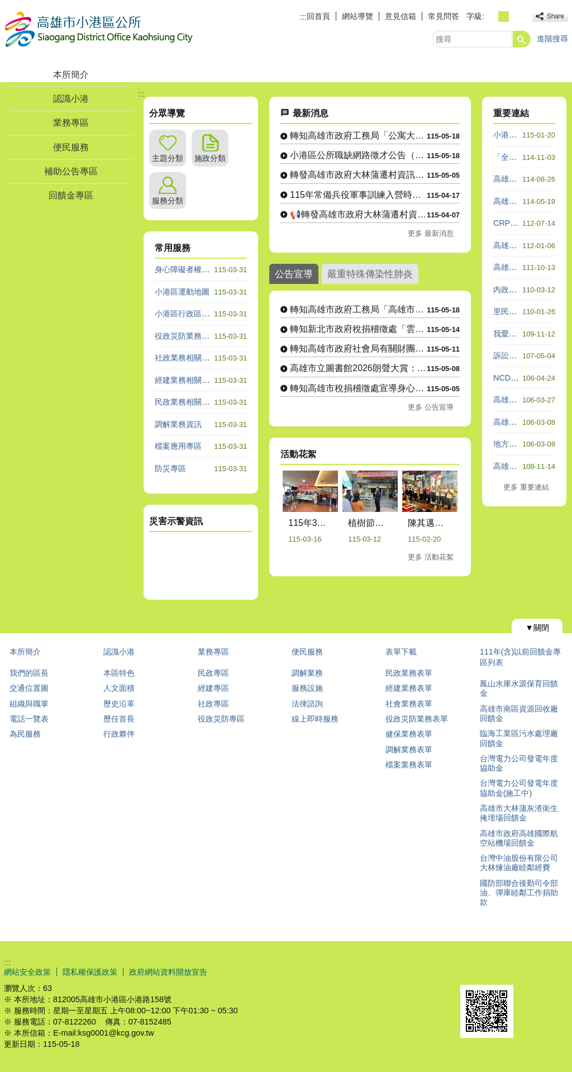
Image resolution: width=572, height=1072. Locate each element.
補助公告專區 (71, 171)
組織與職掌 (29, 703)
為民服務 (25, 733)
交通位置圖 (29, 688)
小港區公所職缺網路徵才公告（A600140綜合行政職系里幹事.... (358, 155)
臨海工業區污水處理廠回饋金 (519, 738)
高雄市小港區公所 (98, 30)
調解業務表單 (408, 749)
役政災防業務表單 (416, 718)
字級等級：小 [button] (491, 16)
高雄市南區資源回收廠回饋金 (519, 713)
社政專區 (213, 703)
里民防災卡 (512, 311)
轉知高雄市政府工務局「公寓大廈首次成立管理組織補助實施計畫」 (358, 135)
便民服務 (71, 147)
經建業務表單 (408, 688)
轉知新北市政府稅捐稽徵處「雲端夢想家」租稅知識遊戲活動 (358, 329)
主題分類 (167, 158)
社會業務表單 (408, 703)
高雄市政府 (512, 399)
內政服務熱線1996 (525, 289)
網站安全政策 (27, 971)
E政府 (472, 970)
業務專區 (71, 122)
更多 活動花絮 (431, 557)
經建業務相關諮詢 (186, 380)
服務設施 (307, 688)
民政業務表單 (408, 672)
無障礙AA (527, 971)
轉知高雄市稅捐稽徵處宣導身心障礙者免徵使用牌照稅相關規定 (358, 388)
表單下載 (401, 651)
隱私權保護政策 (90, 971)
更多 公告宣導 (431, 407)
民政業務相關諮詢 (186, 401)
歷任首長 (119, 718)
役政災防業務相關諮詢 (194, 335)
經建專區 (213, 688)
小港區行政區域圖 (186, 313)
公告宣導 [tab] (294, 273)
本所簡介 (71, 74)
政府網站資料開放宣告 (168, 971)
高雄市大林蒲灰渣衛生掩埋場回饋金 (519, 813)
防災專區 (170, 468)
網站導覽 (357, 16)
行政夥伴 (119, 733)
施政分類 (210, 158)
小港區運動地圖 (182, 291)
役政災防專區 (221, 718)
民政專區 (213, 672)
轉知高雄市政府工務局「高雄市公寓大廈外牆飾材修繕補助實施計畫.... (358, 309)
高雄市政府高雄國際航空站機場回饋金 (519, 838)
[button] (522, 39)
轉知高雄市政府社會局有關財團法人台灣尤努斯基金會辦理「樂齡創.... (358, 348)
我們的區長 (29, 672)
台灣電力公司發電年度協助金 (519, 763)
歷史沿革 (119, 703)
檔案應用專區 (178, 446)
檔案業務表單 (408, 764)
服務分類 (167, 200)
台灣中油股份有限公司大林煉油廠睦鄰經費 (519, 862)
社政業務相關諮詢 (186, 357)
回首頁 (318, 16)
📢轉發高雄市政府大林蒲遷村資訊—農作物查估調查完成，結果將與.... (358, 214)
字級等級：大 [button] (516, 16)
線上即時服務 (315, 718)
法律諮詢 (307, 703)
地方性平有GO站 (522, 443)
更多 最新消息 (431, 233)
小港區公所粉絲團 (524, 134)
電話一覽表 (29, 718)
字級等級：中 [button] (503, 16)
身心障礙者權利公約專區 (198, 269)
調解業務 (307, 672)
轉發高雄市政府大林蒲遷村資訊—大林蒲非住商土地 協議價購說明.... (358, 174)
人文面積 (119, 688)
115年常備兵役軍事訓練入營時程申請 (358, 195)
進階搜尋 (552, 38)
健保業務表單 (408, 733)
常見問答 (443, 16)
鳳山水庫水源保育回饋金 (519, 688)
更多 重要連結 (526, 487)
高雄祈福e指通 (519, 466)
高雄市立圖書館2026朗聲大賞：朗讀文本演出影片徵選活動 (358, 368)
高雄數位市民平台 (524, 178)
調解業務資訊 (178, 424)
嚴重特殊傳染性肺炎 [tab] (370, 273)
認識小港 (71, 98)
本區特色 (119, 672)
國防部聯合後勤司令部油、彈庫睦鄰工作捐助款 (519, 893)
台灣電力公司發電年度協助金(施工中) (519, 788)
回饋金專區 (71, 195)
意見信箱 (400, 16)
